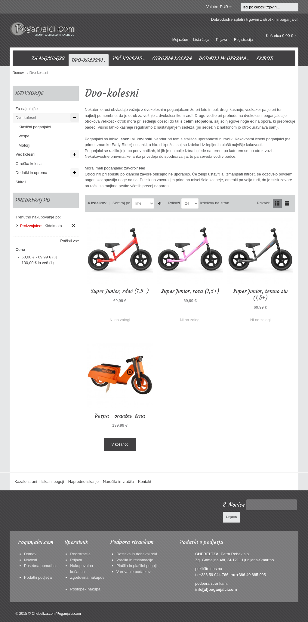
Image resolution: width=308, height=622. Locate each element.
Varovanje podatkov (133, 571)
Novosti (30, 560)
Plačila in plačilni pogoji (136, 565)
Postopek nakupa (85, 589)
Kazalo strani (25, 481)
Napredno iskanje (83, 481)
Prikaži (174, 203)
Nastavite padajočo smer (159, 203)
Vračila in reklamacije (134, 560)
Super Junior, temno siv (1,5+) (260, 294)
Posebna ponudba (40, 565)
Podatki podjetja (38, 577)
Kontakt (144, 481)
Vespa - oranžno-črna (120, 416)
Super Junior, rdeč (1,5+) (120, 291)
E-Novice (234, 505)
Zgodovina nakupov (87, 577)
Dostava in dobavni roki (136, 554)
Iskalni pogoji (52, 481)
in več (35, 263)
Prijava (76, 560)
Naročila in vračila (118, 481)
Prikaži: (263, 203)
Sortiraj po (121, 203)
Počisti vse (69, 241)
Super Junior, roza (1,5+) (190, 291)
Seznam (286, 203)
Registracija (80, 554)
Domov (30, 554)
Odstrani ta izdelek (73, 225)
